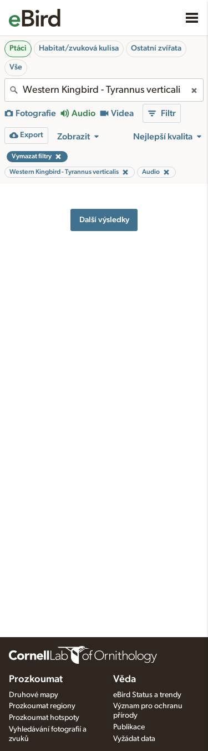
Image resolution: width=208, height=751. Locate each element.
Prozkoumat (36, 679)
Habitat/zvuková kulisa (79, 48)
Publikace (129, 727)
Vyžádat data (134, 739)
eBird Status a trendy (147, 695)
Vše (15, 67)
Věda (124, 679)
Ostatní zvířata (156, 48)
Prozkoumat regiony (42, 706)
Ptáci (18, 48)
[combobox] (104, 90)
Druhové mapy (33, 695)
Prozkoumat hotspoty (44, 718)
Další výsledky (104, 220)
